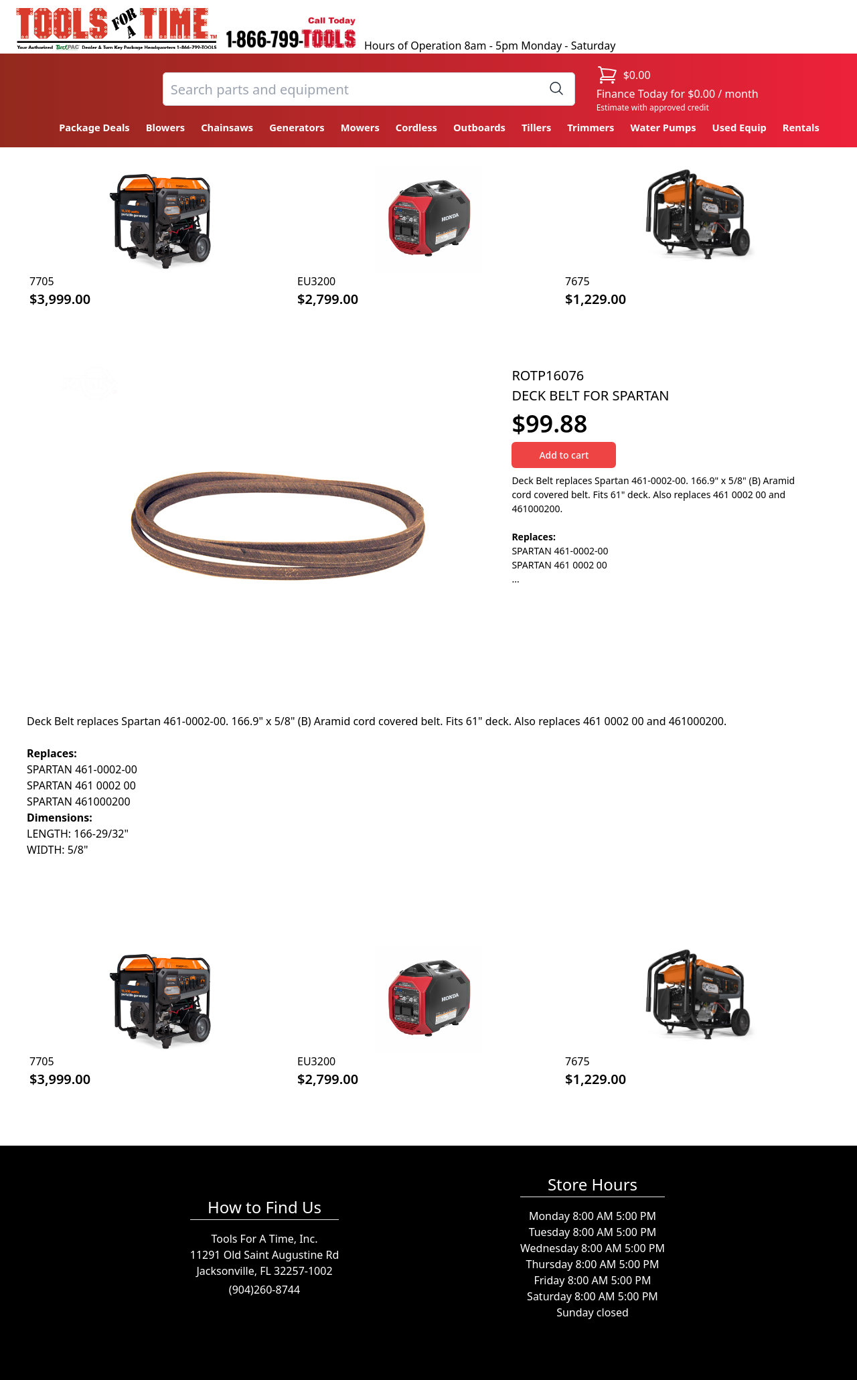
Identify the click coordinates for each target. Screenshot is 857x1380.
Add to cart (564, 455)
